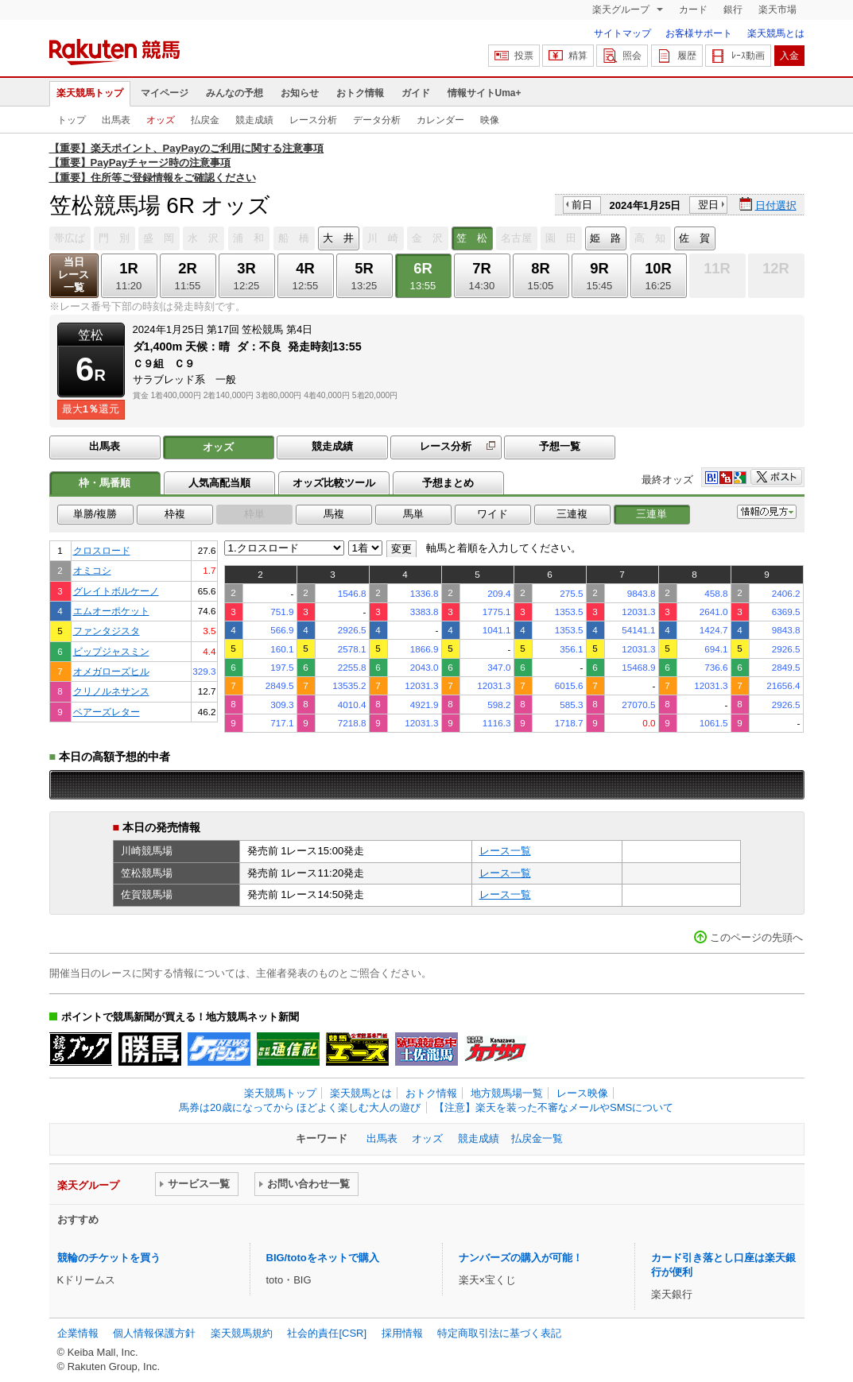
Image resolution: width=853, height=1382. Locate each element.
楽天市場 (777, 9)
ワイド (492, 514)
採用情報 (402, 1333)
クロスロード (101, 550)
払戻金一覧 (537, 1138)
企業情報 (78, 1333)
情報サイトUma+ (484, 93)
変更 (401, 549)
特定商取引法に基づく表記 (499, 1333)
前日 (582, 205)
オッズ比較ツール (334, 483)
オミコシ (92, 570)
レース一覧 (505, 851)
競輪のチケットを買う (109, 1258)
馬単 (413, 514)
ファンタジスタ (106, 630)
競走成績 (254, 120)
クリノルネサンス (111, 691)
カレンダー (440, 120)
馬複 (334, 514)
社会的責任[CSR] (326, 1333)
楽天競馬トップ (89, 93)
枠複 (175, 514)
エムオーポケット (111, 611)
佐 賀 (694, 238)
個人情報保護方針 (154, 1333)
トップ (71, 120)
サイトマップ (622, 33)
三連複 (571, 514)
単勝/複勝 (95, 514)
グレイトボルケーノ (116, 591)
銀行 (732, 9)
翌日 (708, 205)
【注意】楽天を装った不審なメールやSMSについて (553, 1107)
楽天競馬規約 (242, 1333)
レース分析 (313, 120)
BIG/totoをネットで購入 (322, 1258)
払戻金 (205, 120)
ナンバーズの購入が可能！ (521, 1258)
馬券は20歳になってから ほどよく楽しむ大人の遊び (300, 1107)
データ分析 (377, 120)
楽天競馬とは (776, 33)
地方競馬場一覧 (507, 1093)
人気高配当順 (219, 483)
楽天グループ (622, 9)
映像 (489, 120)
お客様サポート (698, 33)
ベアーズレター (106, 711)
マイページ (164, 93)
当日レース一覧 (73, 274)
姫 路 (605, 238)
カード (693, 9)
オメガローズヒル (111, 671)
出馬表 (116, 120)
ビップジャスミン (111, 651)
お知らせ (300, 93)
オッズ (160, 120)
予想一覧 (559, 446)
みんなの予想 (234, 93)
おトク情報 (360, 93)
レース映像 (582, 1093)
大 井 (338, 238)
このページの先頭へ (756, 937)
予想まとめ (448, 483)
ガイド (415, 93)
